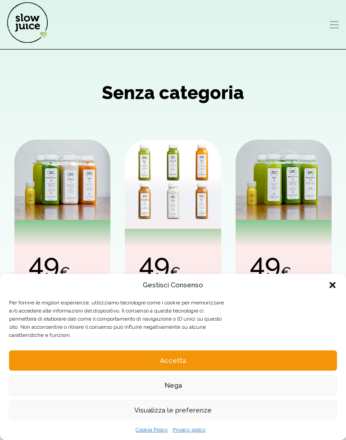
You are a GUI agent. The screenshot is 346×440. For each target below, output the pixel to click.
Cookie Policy (152, 429)
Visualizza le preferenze (173, 410)
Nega (173, 385)
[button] (332, 285)
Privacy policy (189, 429)
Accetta (173, 361)
